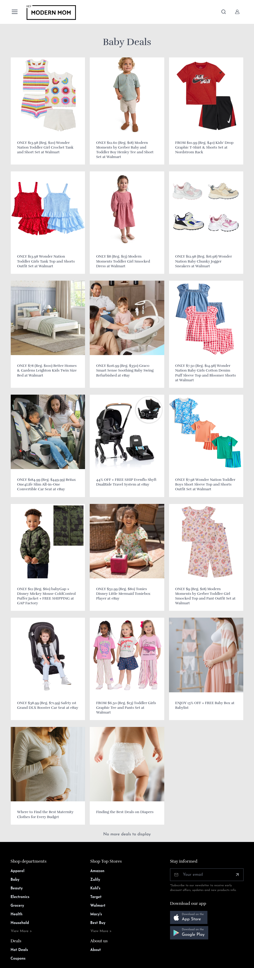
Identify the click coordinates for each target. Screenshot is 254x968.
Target (95, 897)
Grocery (17, 906)
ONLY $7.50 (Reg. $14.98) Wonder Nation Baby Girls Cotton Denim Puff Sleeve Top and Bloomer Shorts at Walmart (205, 372)
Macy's (96, 914)
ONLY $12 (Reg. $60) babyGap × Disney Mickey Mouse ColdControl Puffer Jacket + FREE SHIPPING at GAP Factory (46, 596)
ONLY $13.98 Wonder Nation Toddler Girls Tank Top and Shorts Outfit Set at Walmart (46, 261)
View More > (21, 931)
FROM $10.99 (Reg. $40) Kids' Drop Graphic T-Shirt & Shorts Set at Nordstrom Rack (204, 147)
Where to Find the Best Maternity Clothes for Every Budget (45, 814)
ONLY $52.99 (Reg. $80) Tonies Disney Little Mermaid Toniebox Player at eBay (123, 594)
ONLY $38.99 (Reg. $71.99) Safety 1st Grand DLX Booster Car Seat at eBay (47, 705)
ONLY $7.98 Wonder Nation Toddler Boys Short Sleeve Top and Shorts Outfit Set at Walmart (205, 484)
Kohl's (95, 888)
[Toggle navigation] (14, 12)
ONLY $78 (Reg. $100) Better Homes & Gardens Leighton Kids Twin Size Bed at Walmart (47, 370)
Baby (14, 880)
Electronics (19, 897)
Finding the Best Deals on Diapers (124, 812)
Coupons (17, 959)
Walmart (97, 906)
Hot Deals (19, 950)
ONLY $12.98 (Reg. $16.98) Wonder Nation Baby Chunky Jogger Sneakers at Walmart (203, 261)
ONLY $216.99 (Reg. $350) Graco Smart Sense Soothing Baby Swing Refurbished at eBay (125, 370)
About (95, 950)
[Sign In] (237, 12)
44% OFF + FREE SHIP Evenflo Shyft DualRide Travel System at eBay (126, 482)
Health (16, 914)
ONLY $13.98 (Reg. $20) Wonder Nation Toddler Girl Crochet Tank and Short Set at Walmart (45, 147)
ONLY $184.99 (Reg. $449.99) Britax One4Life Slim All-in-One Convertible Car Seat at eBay (46, 484)
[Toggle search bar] (223, 12)
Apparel (17, 871)
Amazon (97, 871)
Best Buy (97, 923)
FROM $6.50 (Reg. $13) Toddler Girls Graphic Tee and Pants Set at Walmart (126, 708)
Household (19, 923)
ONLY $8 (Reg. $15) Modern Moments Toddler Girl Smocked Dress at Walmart (123, 261)
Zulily (95, 880)
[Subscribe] (237, 874)
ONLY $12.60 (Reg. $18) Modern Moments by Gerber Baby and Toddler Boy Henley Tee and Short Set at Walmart (124, 149)
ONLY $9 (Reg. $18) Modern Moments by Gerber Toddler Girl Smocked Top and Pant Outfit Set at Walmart (205, 596)
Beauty (16, 888)
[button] (188, 917)
